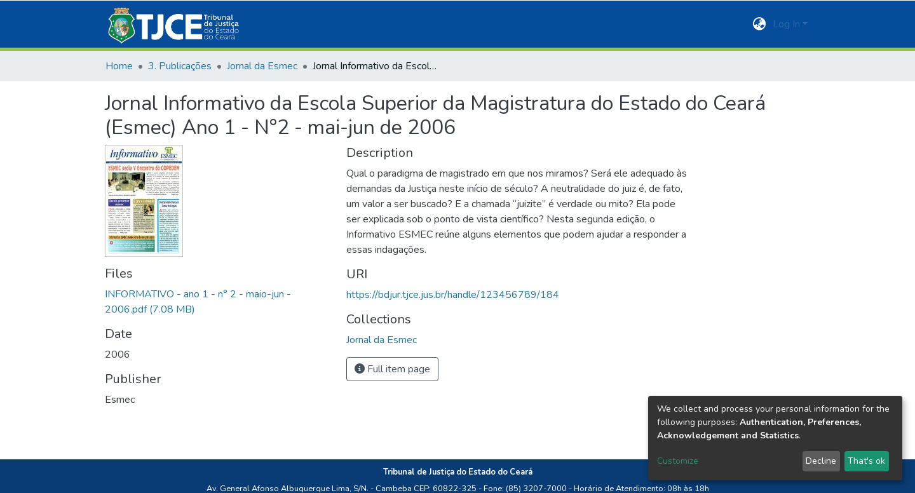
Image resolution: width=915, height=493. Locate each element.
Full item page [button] (392, 369)
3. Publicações (180, 66)
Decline (821, 461)
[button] (759, 24)
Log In (786, 24)
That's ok (866, 461)
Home (119, 66)
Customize (677, 461)
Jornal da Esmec (262, 66)
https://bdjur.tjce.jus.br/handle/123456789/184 (452, 295)
